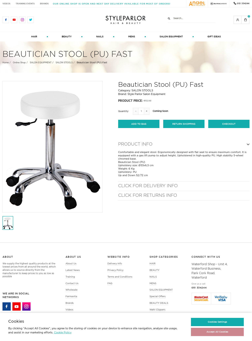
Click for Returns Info (147, 196)
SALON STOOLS (64, 63)
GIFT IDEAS (214, 37)
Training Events (25, 3)
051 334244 (243, 3)
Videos (6, 3)
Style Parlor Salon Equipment (146, 95)
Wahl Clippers (158, 311)
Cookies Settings (217, 322)
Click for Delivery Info (148, 186)
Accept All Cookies (217, 331)
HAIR (34, 37)
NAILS (99, 37)
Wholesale (72, 291)
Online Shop (19, 63)
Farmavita (71, 298)
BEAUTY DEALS (159, 304)
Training (70, 278)
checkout (228, 124)
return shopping (183, 124)
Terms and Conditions (119, 278)
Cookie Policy (62, 332)
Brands (44, 3)
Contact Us (72, 284)
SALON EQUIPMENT (171, 37)
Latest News (73, 271)
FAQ (109, 284)
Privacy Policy (115, 271)
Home (5, 63)
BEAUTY (67, 37)
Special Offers (158, 298)
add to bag (138, 124)
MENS (131, 37)
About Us (71, 264)
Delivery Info (114, 264)
